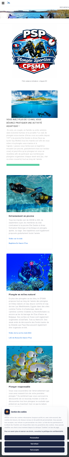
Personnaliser (34, 438)
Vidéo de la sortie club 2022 (20, 333)
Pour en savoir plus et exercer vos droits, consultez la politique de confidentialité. (34, 431)
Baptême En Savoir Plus (18, 243)
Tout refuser (34, 444)
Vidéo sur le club (15, 239)
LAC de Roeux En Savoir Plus (20, 338)
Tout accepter (34, 450)
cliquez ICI (43, 81)
